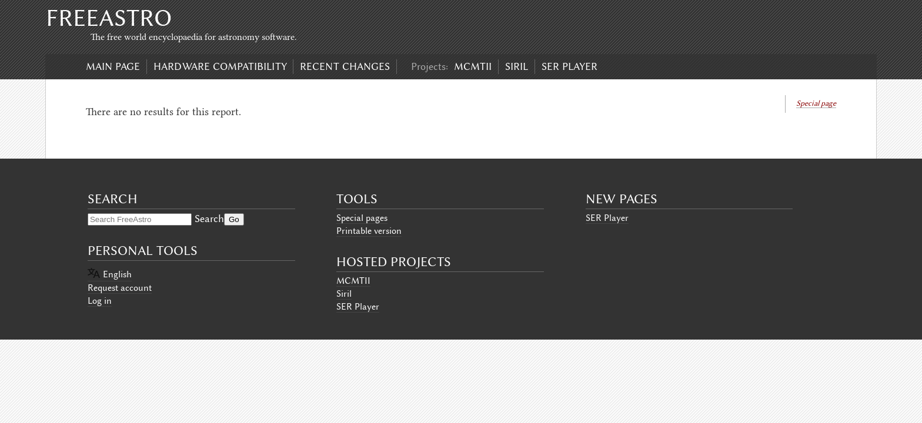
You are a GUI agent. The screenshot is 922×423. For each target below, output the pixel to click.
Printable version (369, 231)
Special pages (361, 218)
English (117, 274)
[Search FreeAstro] (140, 219)
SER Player (569, 66)
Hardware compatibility (220, 66)
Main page (113, 66)
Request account (120, 288)
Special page (816, 103)
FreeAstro (109, 18)
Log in (100, 301)
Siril (516, 66)
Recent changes (345, 66)
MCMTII (473, 66)
